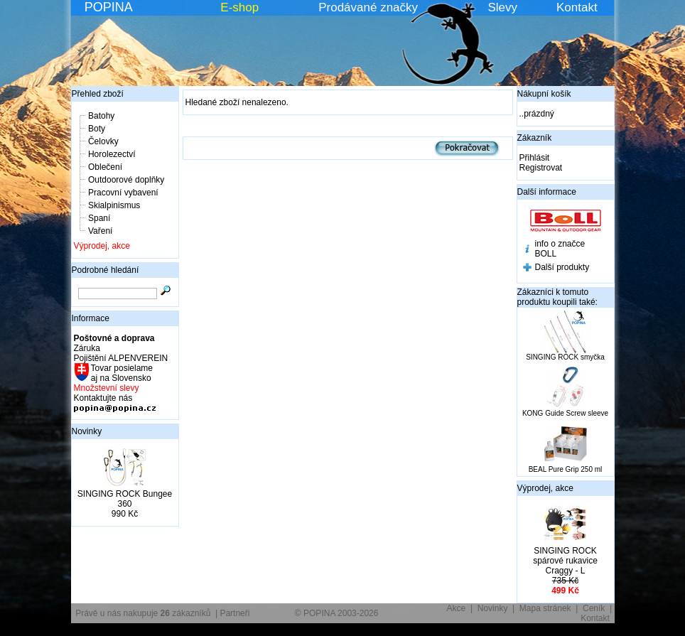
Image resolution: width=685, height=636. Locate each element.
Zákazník (534, 138)
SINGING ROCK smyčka (565, 357)
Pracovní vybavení (123, 193)
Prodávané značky (368, 7)
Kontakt (577, 7)
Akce (456, 608)
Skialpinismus (114, 205)
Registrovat (541, 168)
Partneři (234, 613)
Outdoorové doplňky (126, 180)
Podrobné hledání (105, 270)
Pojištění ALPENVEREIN (121, 358)
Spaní (99, 218)
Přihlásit (534, 158)
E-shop (239, 7)
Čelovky (103, 141)
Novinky (87, 431)
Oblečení (105, 167)
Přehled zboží (98, 94)
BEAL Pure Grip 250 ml (566, 469)
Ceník (594, 608)
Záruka (87, 348)
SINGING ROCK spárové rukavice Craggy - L (565, 561)
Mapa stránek (545, 608)
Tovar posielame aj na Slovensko (121, 373)
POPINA (109, 7)
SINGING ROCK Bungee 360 (124, 499)
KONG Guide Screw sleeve (565, 413)
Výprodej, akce (102, 246)
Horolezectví (112, 154)
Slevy (502, 7)
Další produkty (562, 267)
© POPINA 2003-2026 (337, 613)
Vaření (100, 231)
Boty (96, 129)
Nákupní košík (544, 94)
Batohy (101, 116)
